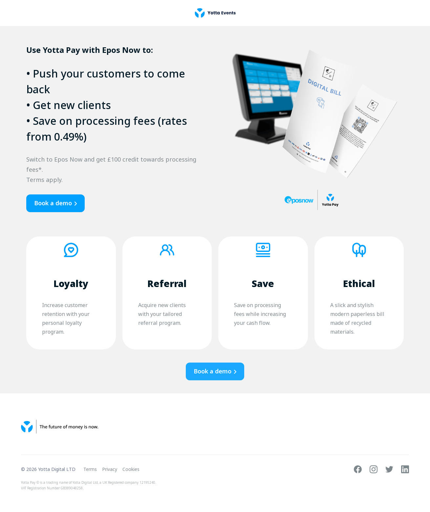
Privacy (109, 469)
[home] (215, 13)
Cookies (131, 469)
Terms (90, 469)
